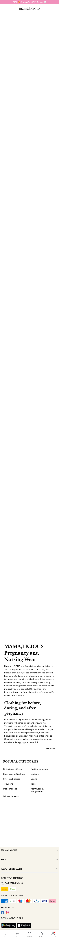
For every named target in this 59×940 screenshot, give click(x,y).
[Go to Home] (6, 935)
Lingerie (35, 774)
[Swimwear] (29, 499)
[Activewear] (29, 575)
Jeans (34, 779)
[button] (29, 883)
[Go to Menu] (18, 935)
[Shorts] (29, 423)
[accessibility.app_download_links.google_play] (8, 928)
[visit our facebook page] (2, 913)
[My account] (29, 826)
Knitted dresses (39, 769)
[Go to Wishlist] (29, 935)
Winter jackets (11, 796)
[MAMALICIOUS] (29, 9)
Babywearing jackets (14, 774)
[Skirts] (29, 272)
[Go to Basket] (41, 935)
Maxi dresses (10, 789)
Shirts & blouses (11, 779)
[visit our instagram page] (7, 913)
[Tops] (29, 123)
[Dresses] (29, 49)
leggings (21, 742)
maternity (32, 682)
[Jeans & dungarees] (29, 197)
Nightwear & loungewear (37, 790)
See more (50, 749)
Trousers (8, 784)
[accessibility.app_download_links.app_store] (24, 928)
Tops (33, 784)
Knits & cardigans (12, 769)
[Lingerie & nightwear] (29, 348)
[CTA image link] (29, 627)
